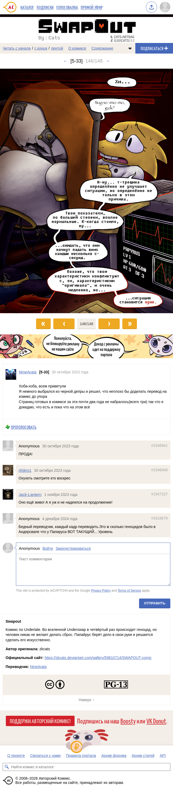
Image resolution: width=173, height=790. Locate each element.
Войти (47, 548)
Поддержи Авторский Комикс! (40, 720)
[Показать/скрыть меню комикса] (130, 48)
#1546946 (159, 470)
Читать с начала (17, 48)
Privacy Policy (101, 590)
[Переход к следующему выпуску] (86, 191)
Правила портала (81, 755)
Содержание (102, 48)
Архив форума (113, 755)
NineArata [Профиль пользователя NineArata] (28, 372)
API (163, 755)
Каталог (27, 7)
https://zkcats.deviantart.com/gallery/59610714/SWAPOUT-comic (98, 658)
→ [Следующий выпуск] (107, 61)
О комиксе (77, 48)
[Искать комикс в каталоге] (6, 767)
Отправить (154, 603)
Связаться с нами (45, 755)
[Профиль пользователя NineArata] (11, 391)
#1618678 (159, 518)
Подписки (45, 7)
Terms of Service (129, 590)
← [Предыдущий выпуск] (65, 61)
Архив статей (143, 755)
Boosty (128, 721)
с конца (40, 48)
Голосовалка (67, 7)
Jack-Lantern (30, 494)
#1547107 (159, 494)
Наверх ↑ (86, 700)
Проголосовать (23, 427)
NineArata (38, 667)
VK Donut (156, 721)
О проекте (16, 755)
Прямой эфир (92, 7)
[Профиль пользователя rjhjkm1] (9, 470)
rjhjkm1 (25, 470)
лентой (57, 48)
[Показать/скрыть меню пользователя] (165, 7)
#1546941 (159, 445)
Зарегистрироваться (72, 548)
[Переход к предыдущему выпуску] (21, 191)
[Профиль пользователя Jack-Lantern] (9, 494)
